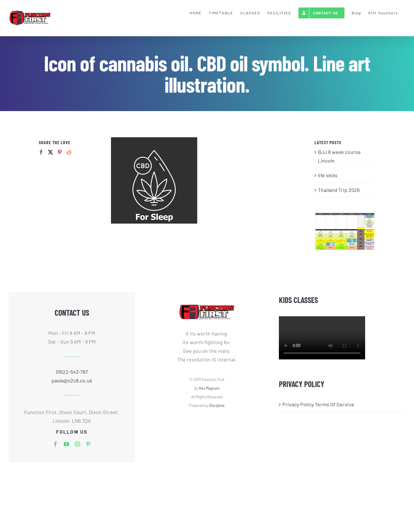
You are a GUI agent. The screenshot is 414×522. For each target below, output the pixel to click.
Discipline (217, 405)
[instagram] (77, 444)
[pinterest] (88, 444)
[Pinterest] (59, 152)
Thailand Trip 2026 (339, 190)
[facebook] (55, 444)
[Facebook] (41, 152)
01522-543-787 (72, 372)
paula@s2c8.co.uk (71, 380)
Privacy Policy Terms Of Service (318, 404)
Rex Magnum (209, 388)
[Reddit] (68, 152)
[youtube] (66, 444)
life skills (328, 175)
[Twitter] (50, 152)
